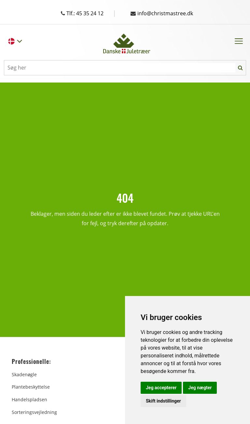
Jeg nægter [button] (200, 387)
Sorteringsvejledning (34, 412)
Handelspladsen (29, 399)
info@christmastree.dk (162, 13)
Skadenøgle (24, 374)
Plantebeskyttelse (31, 387)
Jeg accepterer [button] (161, 387)
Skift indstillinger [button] (163, 401)
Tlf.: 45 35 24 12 (88, 13)
